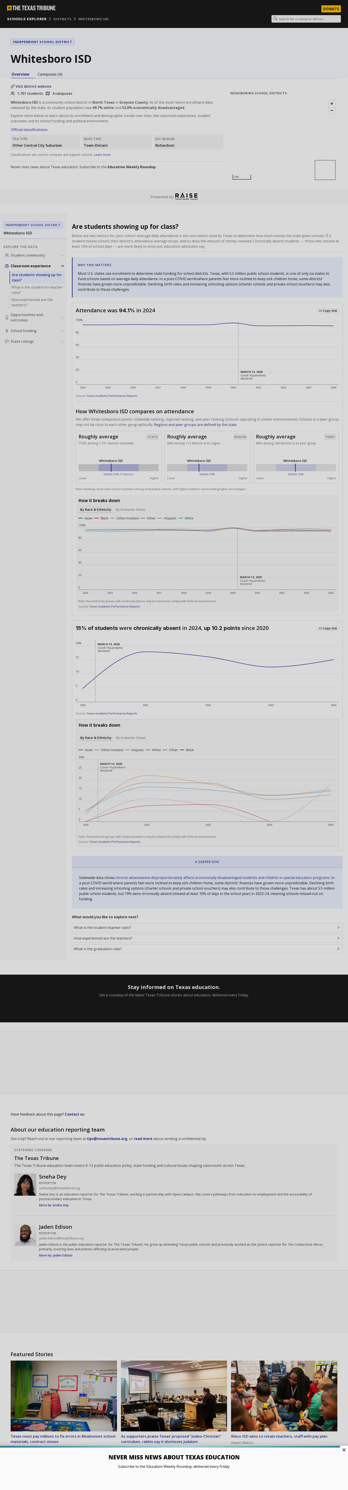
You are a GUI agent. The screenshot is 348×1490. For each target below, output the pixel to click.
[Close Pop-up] (344, 1450)
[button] (174, 745)
